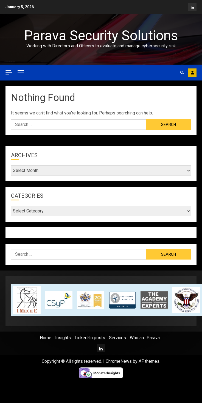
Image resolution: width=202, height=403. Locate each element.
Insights (63, 337)
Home (45, 337)
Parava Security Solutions (101, 36)
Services (117, 337)
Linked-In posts (90, 337)
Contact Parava (192, 72)
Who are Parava (145, 337)
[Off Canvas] (8, 72)
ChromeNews (119, 361)
